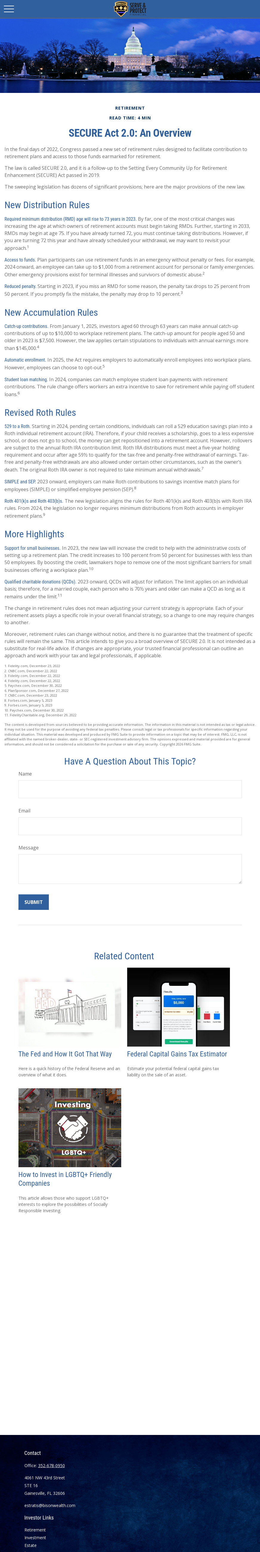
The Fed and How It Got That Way (65, 1054)
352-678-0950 (51, 1465)
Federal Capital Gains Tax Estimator (177, 1054)
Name (25, 773)
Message (28, 847)
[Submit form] (33, 902)
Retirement (35, 1530)
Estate (30, 1545)
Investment (35, 1537)
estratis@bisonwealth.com (49, 1505)
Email (24, 810)
